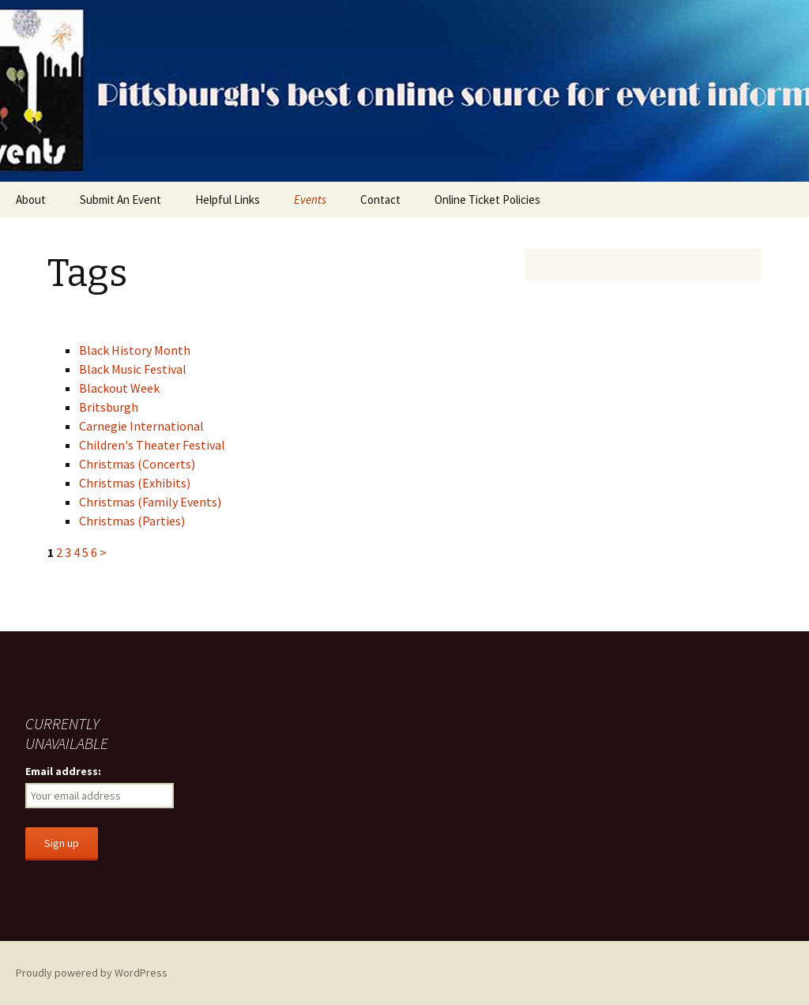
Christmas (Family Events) (150, 502)
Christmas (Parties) (132, 521)
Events (310, 199)
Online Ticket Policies (487, 199)
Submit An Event (120, 199)
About (31, 199)
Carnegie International (141, 426)
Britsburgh (108, 407)
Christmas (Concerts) (137, 464)
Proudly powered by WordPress (91, 972)
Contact (380, 199)
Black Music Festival (132, 369)
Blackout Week (119, 388)
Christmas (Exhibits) (134, 483)
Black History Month (134, 350)
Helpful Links (227, 199)
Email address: (63, 771)
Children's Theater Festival (152, 445)
